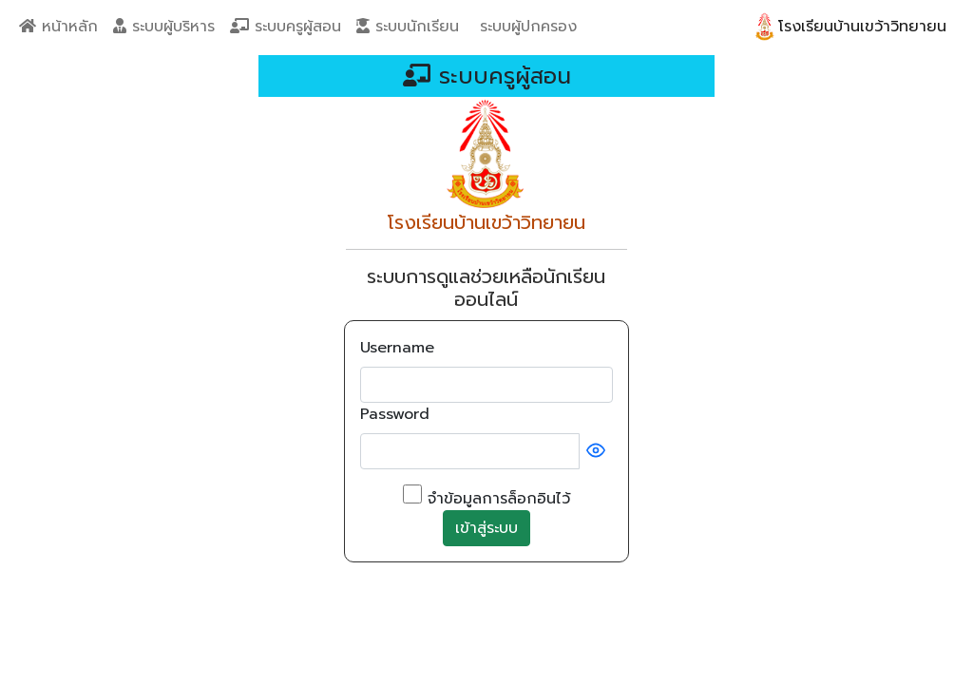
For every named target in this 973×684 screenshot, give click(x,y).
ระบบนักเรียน (407, 26)
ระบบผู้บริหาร (164, 26)
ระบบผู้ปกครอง (525, 26)
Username (397, 347)
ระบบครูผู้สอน (285, 26)
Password (394, 414)
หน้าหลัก (58, 26)
